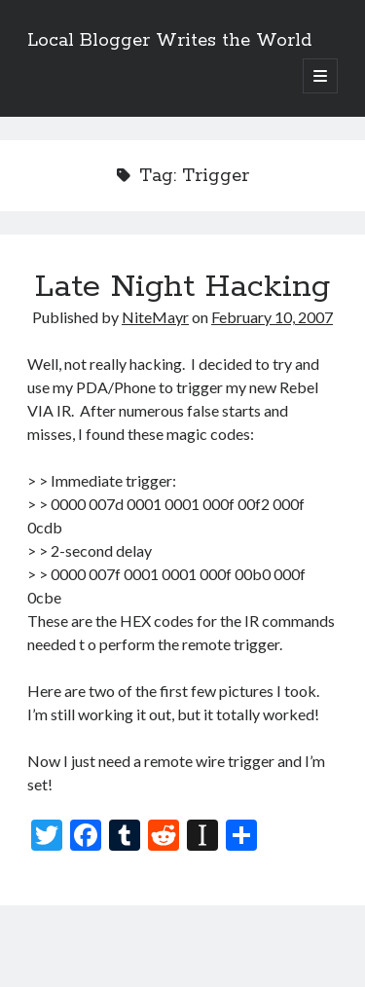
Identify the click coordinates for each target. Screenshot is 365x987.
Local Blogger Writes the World (169, 41)
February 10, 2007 (272, 317)
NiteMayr (155, 317)
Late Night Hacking (182, 287)
